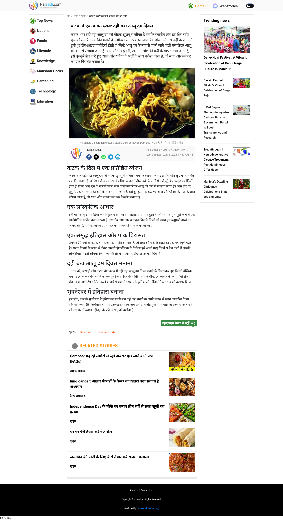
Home (196, 5)
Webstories (225, 5)
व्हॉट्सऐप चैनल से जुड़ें (179, 323)
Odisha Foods (106, 332)
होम (68, 16)
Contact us (146, 490)
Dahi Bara (86, 332)
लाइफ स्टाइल (77, 370)
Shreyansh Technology (148, 508)
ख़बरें (76, 16)
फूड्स (83, 16)
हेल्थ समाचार (77, 396)
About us (134, 490)
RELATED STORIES (99, 345)
